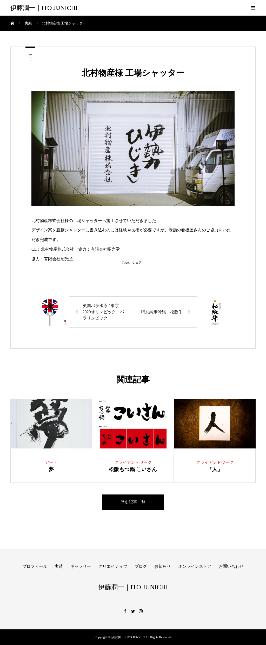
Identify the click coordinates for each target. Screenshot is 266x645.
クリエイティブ (112, 566)
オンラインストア (194, 566)
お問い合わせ (231, 566)
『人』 (215, 469)
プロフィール (34, 566)
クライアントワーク (133, 462)
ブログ (141, 566)
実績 (59, 566)
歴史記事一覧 (133, 502)
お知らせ (162, 566)
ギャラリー (80, 566)
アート (30, 56)
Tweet (125, 262)
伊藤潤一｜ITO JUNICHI (44, 7)
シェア (137, 262)
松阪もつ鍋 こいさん (133, 469)
